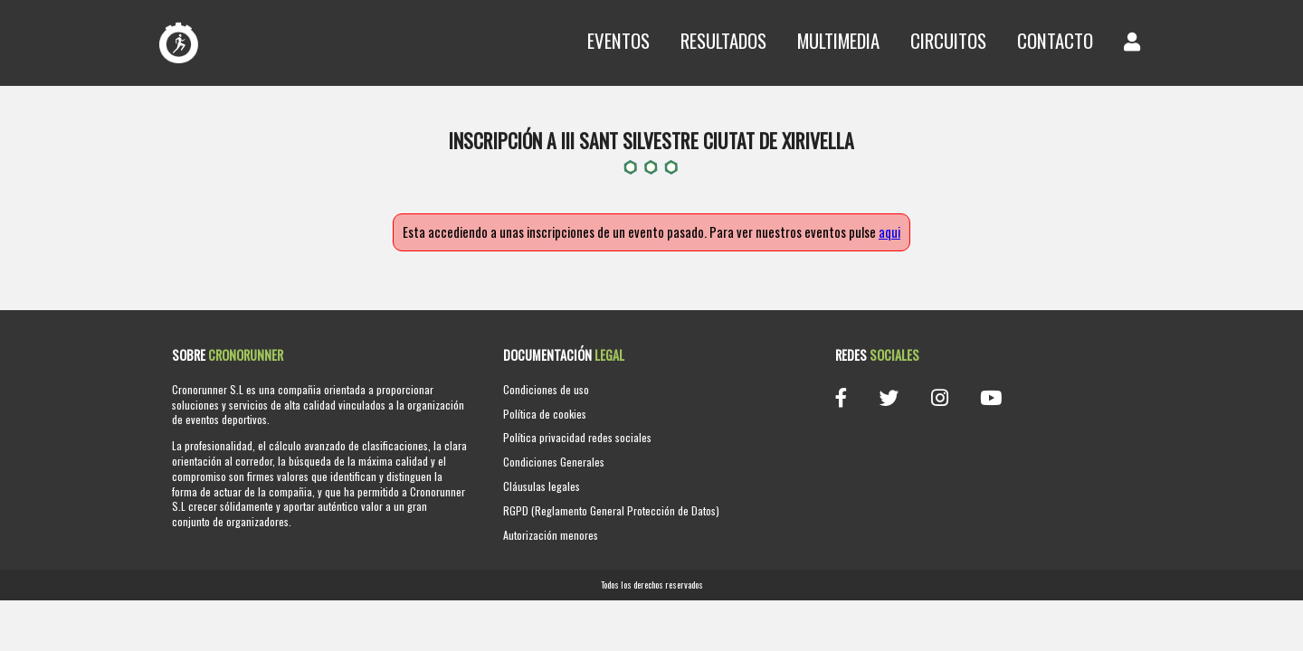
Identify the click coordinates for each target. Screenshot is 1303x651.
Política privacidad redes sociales (577, 437)
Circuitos (948, 40)
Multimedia (838, 40)
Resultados (723, 40)
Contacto (1055, 40)
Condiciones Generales (553, 461)
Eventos (618, 40)
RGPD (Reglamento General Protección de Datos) (611, 510)
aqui (889, 231)
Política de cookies (544, 413)
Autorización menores (550, 534)
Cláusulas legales (541, 486)
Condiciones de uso (546, 389)
